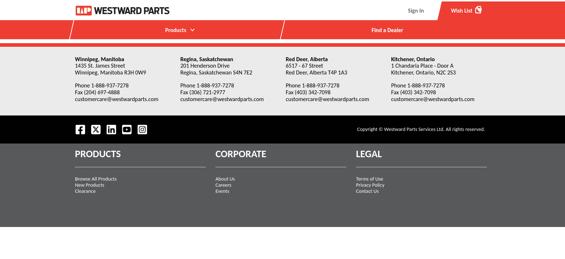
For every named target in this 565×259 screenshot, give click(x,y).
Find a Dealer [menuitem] (387, 30)
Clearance (85, 191)
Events (222, 191)
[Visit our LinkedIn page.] (111, 129)
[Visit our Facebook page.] (80, 129)
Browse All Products (96, 179)
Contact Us (367, 191)
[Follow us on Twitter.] (95, 129)
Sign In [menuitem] (416, 10)
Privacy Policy (370, 185)
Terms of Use (369, 179)
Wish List (466, 9)
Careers (223, 185)
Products (180, 30)
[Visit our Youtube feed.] (126, 129)
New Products (89, 185)
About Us (225, 179)
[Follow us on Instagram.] (142, 129)
